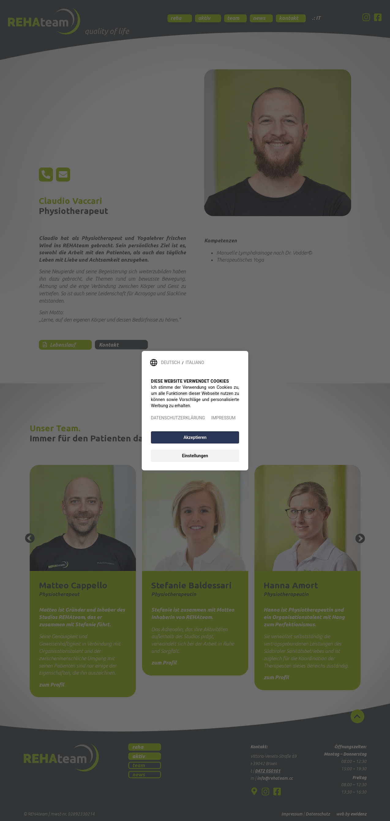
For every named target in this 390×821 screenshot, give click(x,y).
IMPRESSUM (223, 417)
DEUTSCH (170, 362)
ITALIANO (195, 362)
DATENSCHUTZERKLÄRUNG (178, 417)
